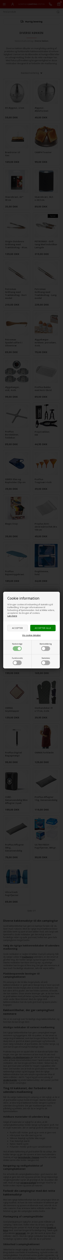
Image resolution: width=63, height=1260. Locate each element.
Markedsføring (46, 647)
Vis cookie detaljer (31, 635)
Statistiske (45, 661)
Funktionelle (17, 661)
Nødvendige (17, 647)
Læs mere (12, 615)
